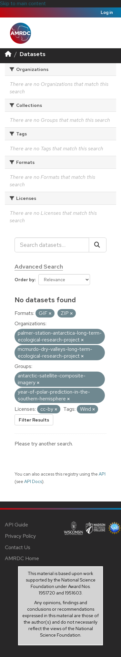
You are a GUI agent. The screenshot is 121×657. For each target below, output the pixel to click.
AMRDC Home (22, 558)
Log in (107, 12)
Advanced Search (39, 266)
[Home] (8, 54)
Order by (25, 279)
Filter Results (34, 420)
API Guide (16, 524)
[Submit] (97, 244)
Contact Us (17, 547)
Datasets (32, 54)
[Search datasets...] (52, 244)
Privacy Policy (20, 536)
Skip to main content (23, 3)
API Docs (33, 481)
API (102, 474)
